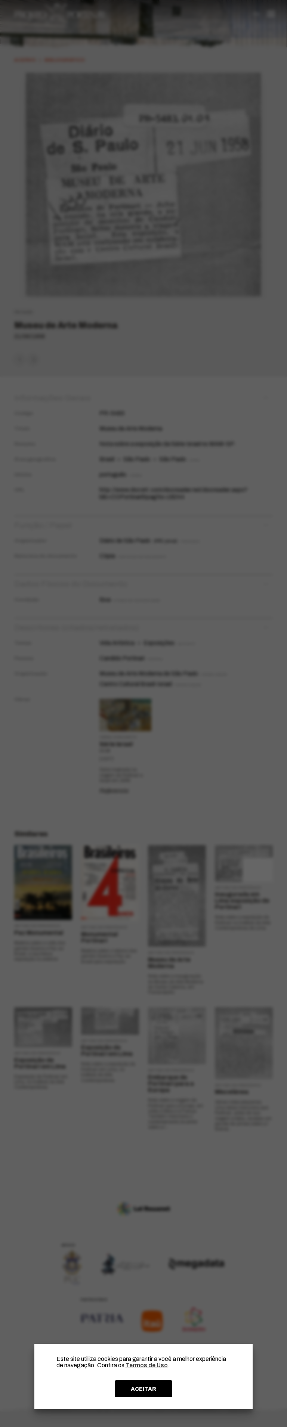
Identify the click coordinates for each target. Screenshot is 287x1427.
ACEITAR (143, 1389)
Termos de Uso (147, 1365)
